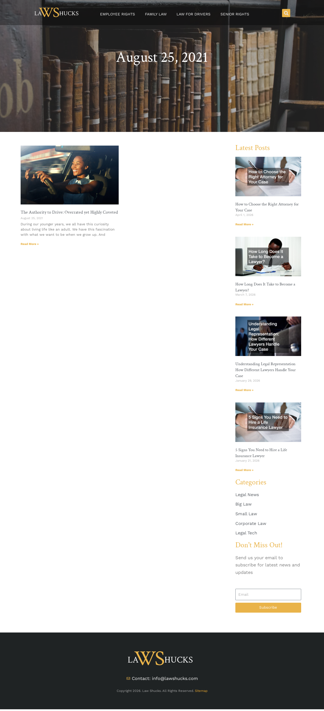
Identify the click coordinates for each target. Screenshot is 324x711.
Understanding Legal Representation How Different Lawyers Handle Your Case (268, 370)
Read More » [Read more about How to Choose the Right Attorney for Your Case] (244, 224)
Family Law (156, 14)
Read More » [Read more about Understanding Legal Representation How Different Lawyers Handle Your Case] (244, 390)
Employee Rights (117, 14)
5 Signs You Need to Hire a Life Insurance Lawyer (262, 453)
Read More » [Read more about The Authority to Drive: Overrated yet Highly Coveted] (30, 244)
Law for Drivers (194, 14)
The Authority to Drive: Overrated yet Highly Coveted (69, 212)
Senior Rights (234, 14)
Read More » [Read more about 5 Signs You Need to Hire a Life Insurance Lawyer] (244, 470)
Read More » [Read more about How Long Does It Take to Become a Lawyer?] (244, 304)
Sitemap (201, 692)
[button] (286, 13)
